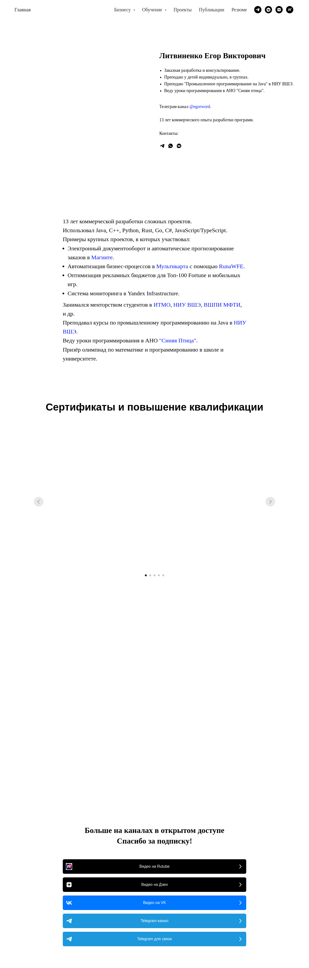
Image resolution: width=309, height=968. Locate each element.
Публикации (211, 9)
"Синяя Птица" (177, 340)
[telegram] (257, 9)
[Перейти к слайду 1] (146, 575)
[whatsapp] (170, 146)
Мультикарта (172, 266)
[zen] (279, 9)
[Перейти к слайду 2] (150, 575)
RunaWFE (231, 266)
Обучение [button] (152, 9)
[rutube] (289, 9)
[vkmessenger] (268, 9)
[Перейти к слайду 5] (163, 575)
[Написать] (162, 146)
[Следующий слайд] (270, 501)
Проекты (183, 9)
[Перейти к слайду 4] (159, 575)
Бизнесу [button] (123, 9)
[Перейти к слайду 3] (154, 575)
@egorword (200, 106)
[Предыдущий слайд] (38, 501)
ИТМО (162, 305)
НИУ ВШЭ (187, 305)
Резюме (239, 9)
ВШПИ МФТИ (222, 305)
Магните (102, 257)
